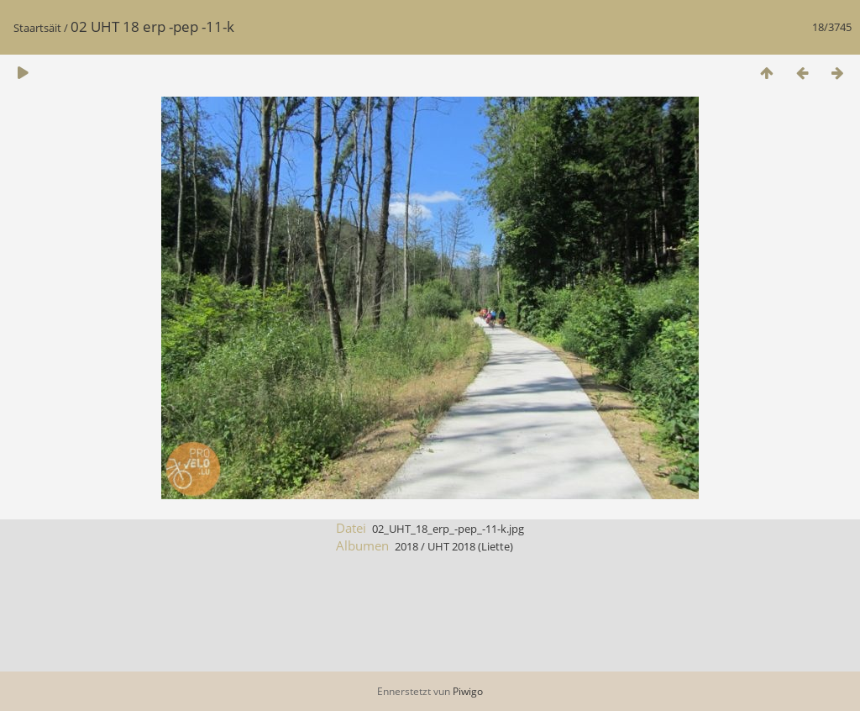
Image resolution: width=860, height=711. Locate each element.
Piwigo (468, 691)
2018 (406, 546)
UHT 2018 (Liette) (470, 546)
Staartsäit (37, 27)
